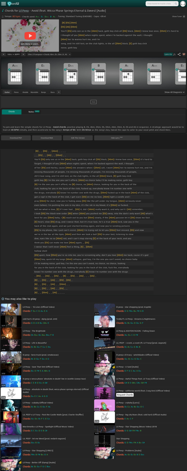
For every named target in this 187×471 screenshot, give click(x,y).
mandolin (34, 92)
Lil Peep (24, 10)
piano (16, 92)
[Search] (175, 3)
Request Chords (125, 394)
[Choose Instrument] (59, 92)
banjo (43, 92)
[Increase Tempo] (23, 54)
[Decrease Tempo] (3, 54)
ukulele (25, 92)
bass (53, 92)
